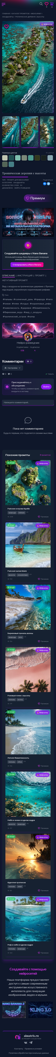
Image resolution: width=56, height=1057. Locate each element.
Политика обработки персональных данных (29, 1053)
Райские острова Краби (19, 509)
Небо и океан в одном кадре (21, 820)
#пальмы (7, 299)
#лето (49, 299)
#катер (31, 316)
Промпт (40, 275)
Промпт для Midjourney (18, 180)
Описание (8, 275)
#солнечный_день (23, 299)
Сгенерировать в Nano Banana (27, 265)
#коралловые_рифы (40, 303)
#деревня (26, 308)
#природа (39, 299)
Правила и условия (33, 1049)
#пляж (15, 303)
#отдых (24, 303)
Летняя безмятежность (18, 758)
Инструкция (24, 275)
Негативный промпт (15, 280)
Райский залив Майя (17, 571)
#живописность (11, 308)
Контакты (18, 1049)
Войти (46, 387)
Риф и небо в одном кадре (20, 945)
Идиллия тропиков (17, 882)
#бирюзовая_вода (12, 312)
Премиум (37, 198)
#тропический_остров (14, 316)
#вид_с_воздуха (32, 312)
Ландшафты (19, 183)
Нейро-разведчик (22, 188)
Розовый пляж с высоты (19, 695)
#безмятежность (41, 308)
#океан (7, 303)
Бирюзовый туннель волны (20, 633)
